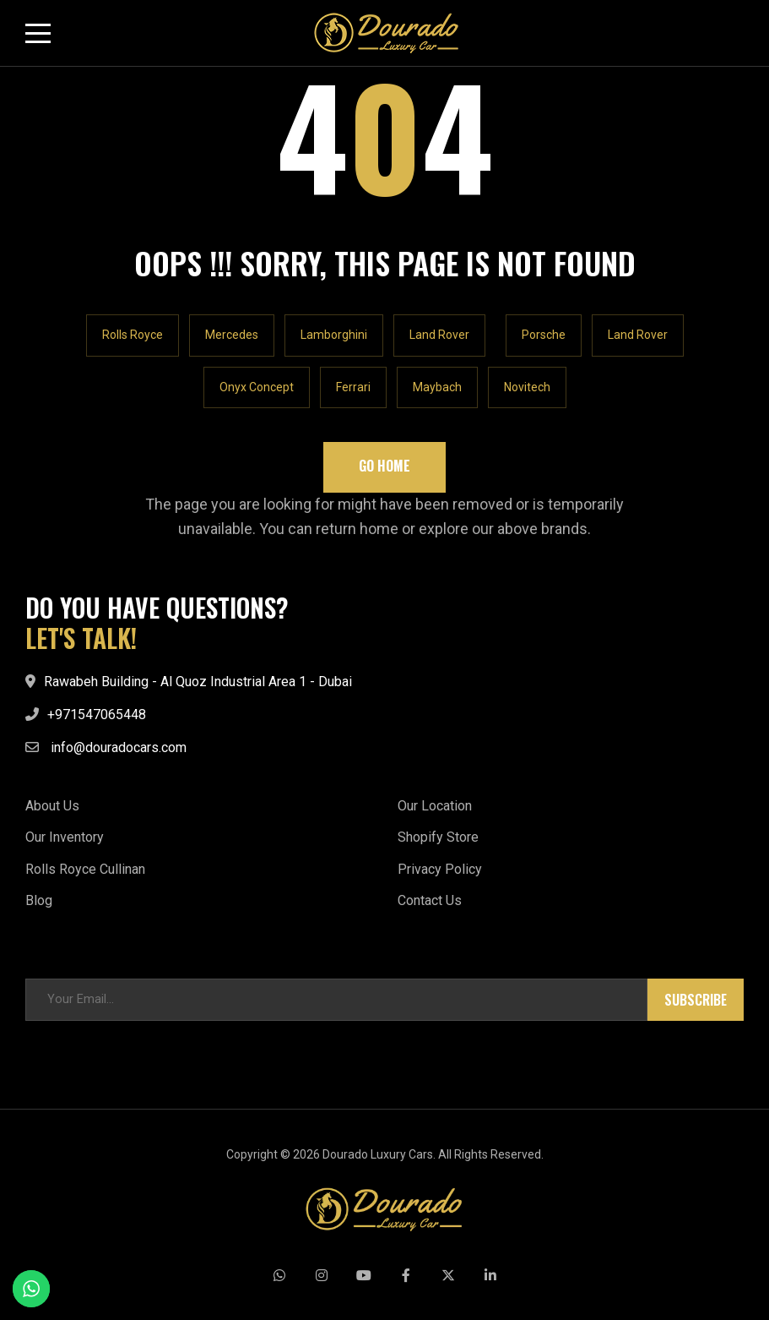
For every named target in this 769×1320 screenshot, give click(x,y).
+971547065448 (96, 714)
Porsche (544, 334)
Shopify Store (438, 837)
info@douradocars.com (119, 747)
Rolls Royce (132, 334)
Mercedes (231, 334)
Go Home (384, 465)
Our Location (435, 806)
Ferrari (353, 387)
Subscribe (695, 1000)
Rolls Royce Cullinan (85, 869)
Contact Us (430, 900)
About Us (52, 806)
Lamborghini (334, 334)
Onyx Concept (256, 387)
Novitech (527, 387)
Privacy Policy (440, 869)
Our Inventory (64, 837)
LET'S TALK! (81, 638)
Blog (38, 900)
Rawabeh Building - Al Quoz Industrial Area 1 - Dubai (198, 682)
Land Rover (439, 334)
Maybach (437, 387)
